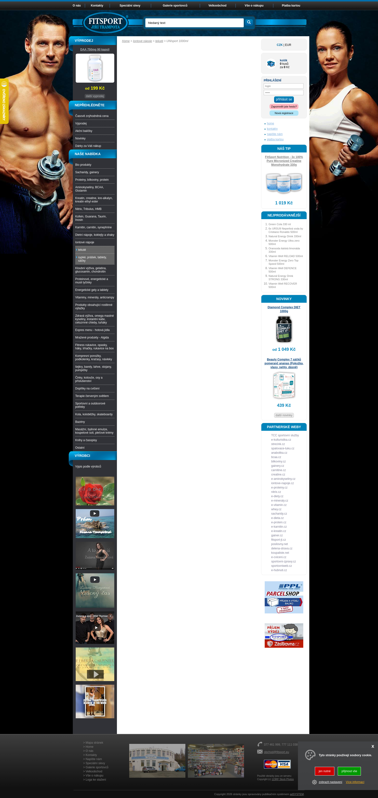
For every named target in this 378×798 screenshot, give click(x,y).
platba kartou (275, 139)
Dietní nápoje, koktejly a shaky (94, 235)
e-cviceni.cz (278, 557)
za (281, 67)
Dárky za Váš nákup (88, 146)
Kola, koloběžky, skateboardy (94, 414)
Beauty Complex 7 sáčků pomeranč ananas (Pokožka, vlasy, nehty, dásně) (283, 363)
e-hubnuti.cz (279, 570)
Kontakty (97, 5)
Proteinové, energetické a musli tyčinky (91, 280)
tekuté (159, 41)
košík (283, 60)
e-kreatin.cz (278, 531)
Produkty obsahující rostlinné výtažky (93, 306)
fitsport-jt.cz (278, 539)
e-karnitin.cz (279, 526)
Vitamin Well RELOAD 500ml (286, 256)
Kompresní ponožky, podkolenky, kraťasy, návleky (93, 357)
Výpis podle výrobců (88, 466)
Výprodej (81, 123)
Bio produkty (83, 164)
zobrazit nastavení (330, 782)
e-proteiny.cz (279, 487)
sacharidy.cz (279, 513)
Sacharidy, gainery (87, 172)
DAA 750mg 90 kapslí (94, 49)
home (270, 123)
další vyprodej (95, 96)
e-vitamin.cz (279, 505)
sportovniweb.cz (281, 566)
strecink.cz (278, 444)
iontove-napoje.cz (282, 483)
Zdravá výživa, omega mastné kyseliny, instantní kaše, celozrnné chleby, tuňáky (94, 319)
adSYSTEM (297, 794)
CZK (280, 45)
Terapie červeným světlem (92, 396)
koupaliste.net (280, 552)
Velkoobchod (218, 5)
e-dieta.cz (277, 518)
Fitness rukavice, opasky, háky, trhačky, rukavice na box (94, 346)
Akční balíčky (83, 131)
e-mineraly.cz (279, 500)
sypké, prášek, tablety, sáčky (92, 259)
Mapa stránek (94, 742)
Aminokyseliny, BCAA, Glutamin (89, 189)
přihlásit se (284, 99)
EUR (288, 45)
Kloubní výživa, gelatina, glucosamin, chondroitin (90, 269)
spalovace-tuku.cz (282, 448)
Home (126, 41)
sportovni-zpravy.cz (283, 561)
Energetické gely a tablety (91, 290)
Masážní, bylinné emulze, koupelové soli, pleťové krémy (94, 431)
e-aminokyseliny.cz (283, 479)
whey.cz (276, 509)
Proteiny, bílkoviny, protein (92, 179)
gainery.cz (277, 465)
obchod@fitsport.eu (276, 752)
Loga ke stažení (96, 779)
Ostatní (80, 447)
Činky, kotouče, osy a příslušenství (88, 379)
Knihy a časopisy (86, 440)
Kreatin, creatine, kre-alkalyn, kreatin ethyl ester (94, 199)
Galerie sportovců (175, 5)
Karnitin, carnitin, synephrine (93, 227)
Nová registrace (284, 113)
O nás (77, 5)
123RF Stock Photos (283, 779)
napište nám (275, 134)
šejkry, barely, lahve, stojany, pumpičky (93, 368)
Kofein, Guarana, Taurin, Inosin (91, 218)
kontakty (272, 128)
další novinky (284, 415)
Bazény (80, 422)
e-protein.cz (278, 522)
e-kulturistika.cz (281, 439)
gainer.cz (277, 535)
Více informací (355, 782)
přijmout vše (349, 771)
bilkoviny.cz (278, 461)
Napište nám (94, 759)
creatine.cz (278, 474)
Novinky (80, 138)
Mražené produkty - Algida (92, 337)
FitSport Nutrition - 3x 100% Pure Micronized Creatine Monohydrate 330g (284, 160)
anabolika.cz (279, 452)
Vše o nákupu (254, 5)
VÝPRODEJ (84, 41)
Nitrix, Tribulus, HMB (88, 209)
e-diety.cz (277, 496)
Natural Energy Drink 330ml (285, 236)
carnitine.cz (278, 470)
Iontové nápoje (142, 41)
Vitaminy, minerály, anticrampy (94, 297)
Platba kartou (291, 5)
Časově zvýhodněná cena (91, 116)
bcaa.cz (276, 457)
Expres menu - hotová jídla (92, 330)
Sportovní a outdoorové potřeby (90, 405)
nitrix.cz (276, 492)
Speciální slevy (130, 5)
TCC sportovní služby (285, 435)
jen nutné (325, 771)
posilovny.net (279, 544)
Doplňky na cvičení (87, 388)
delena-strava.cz (281, 548)
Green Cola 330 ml (280, 224)
